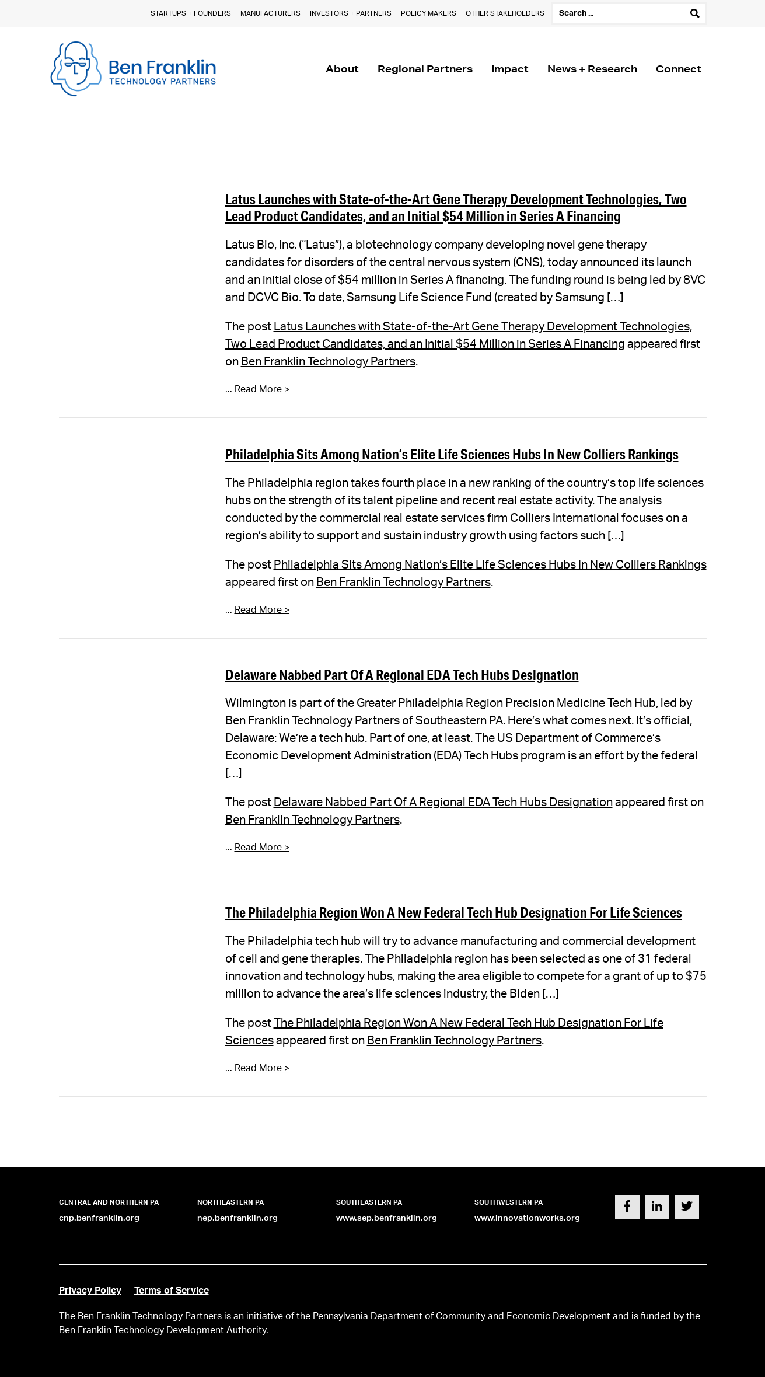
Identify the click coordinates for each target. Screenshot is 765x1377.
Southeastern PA (369, 1202)
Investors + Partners (351, 13)
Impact (510, 68)
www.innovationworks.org (527, 1218)
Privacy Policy (90, 1290)
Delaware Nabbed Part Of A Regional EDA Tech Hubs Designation (402, 674)
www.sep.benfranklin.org (386, 1218)
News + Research (592, 68)
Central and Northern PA (109, 1202)
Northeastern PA (230, 1202)
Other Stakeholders (505, 13)
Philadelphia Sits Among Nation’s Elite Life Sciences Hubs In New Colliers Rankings (452, 454)
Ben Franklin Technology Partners (328, 362)
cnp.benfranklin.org (99, 1218)
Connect (678, 68)
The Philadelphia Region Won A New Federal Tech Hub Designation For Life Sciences (453, 912)
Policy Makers (428, 13)
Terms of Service (171, 1290)
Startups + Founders (191, 13)
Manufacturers (270, 13)
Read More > (262, 389)
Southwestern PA (508, 1202)
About (342, 68)
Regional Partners (425, 68)
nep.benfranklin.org (237, 1218)
